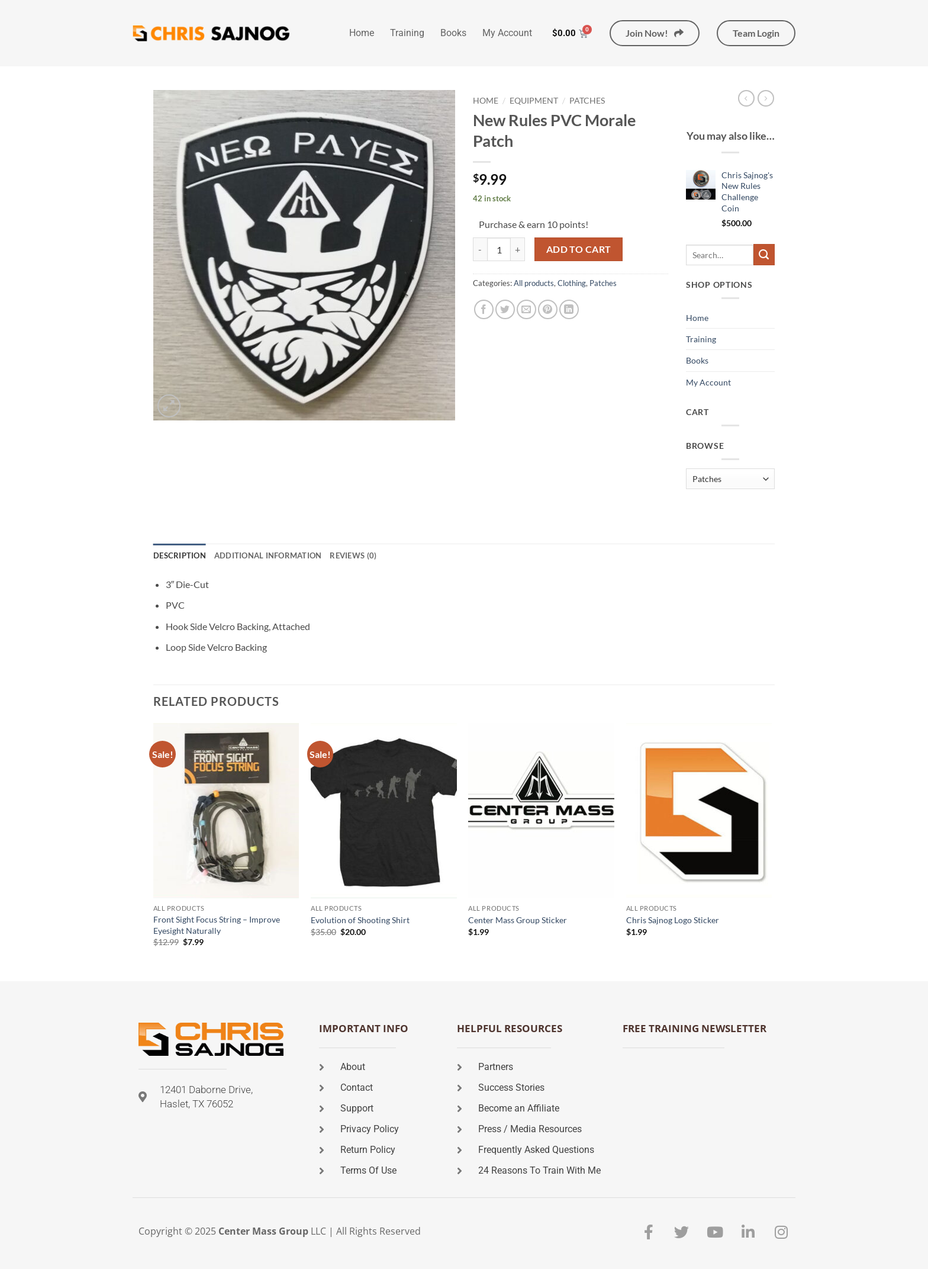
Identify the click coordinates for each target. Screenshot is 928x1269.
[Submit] (764, 254)
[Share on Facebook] (484, 309)
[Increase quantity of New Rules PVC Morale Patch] (518, 249)
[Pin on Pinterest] (548, 309)
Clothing (572, 283)
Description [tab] (179, 555)
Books (453, 32)
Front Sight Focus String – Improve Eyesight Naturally (216, 925)
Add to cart (578, 249)
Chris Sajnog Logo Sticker (672, 920)
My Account (507, 32)
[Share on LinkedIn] (569, 309)
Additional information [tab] (268, 555)
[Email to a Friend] (526, 309)
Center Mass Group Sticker (517, 920)
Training (407, 32)
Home (361, 32)
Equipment (534, 100)
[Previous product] (766, 98)
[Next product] (746, 98)
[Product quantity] (499, 249)
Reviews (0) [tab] (353, 555)
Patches (587, 100)
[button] (169, 405)
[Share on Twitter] (505, 309)
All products (534, 283)
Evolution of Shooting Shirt (360, 920)
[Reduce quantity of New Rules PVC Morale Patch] (480, 249)
